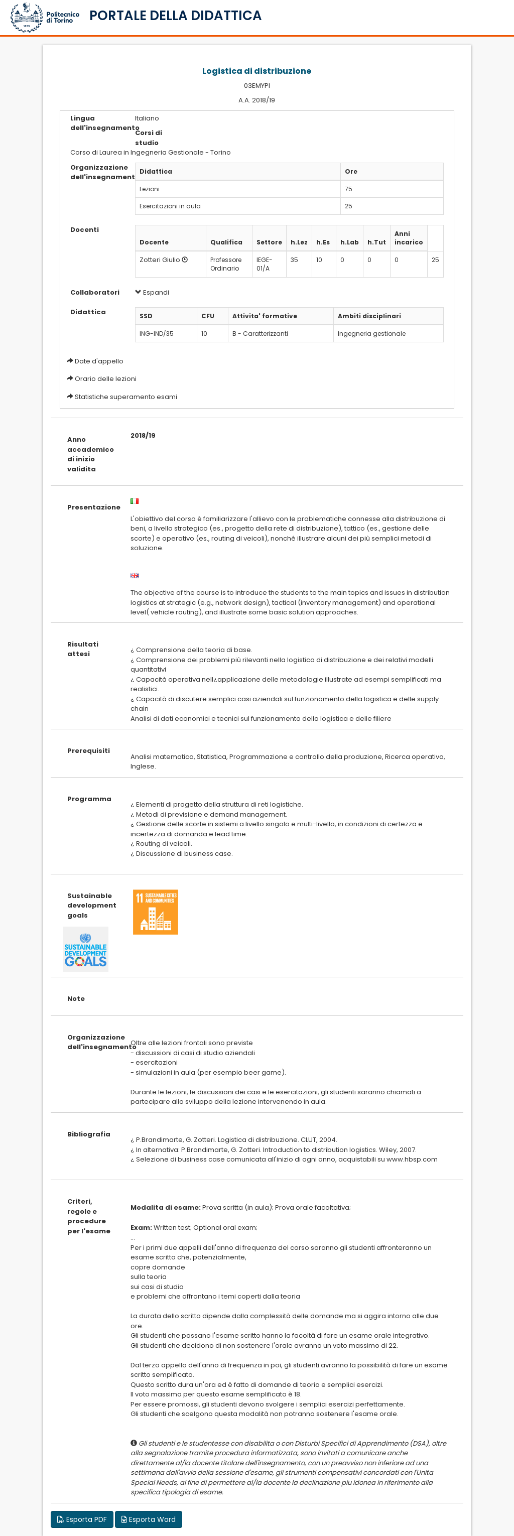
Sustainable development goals (91, 905)
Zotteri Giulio (160, 260)
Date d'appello (99, 361)
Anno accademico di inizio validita (90, 454)
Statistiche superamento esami (126, 397)
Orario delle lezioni (106, 378)
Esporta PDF (82, 1519)
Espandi (152, 292)
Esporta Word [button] (148, 1519)
